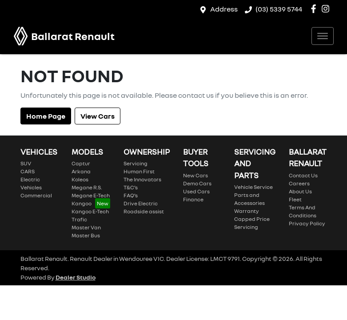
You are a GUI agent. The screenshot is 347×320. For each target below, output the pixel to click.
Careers (299, 183)
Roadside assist (144, 211)
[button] (322, 36)
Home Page (45, 116)
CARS (27, 171)
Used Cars (196, 191)
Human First (139, 171)
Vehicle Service (253, 187)
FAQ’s (131, 195)
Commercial (36, 195)
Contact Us (303, 175)
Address (224, 8)
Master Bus (86, 235)
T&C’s (131, 187)
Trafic (79, 219)
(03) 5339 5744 (278, 8)
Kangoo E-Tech (90, 211)
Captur (81, 163)
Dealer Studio (76, 277)
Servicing (136, 163)
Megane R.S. (87, 187)
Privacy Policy (307, 223)
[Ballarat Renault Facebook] (315, 8)
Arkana (81, 171)
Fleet (295, 199)
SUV (25, 163)
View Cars (97, 116)
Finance (193, 199)
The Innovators (142, 179)
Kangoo (82, 203)
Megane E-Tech (91, 195)
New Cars (195, 175)
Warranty (246, 211)
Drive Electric (141, 203)
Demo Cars (197, 183)
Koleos (80, 179)
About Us (300, 191)
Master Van (86, 227)
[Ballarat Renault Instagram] (327, 8)
